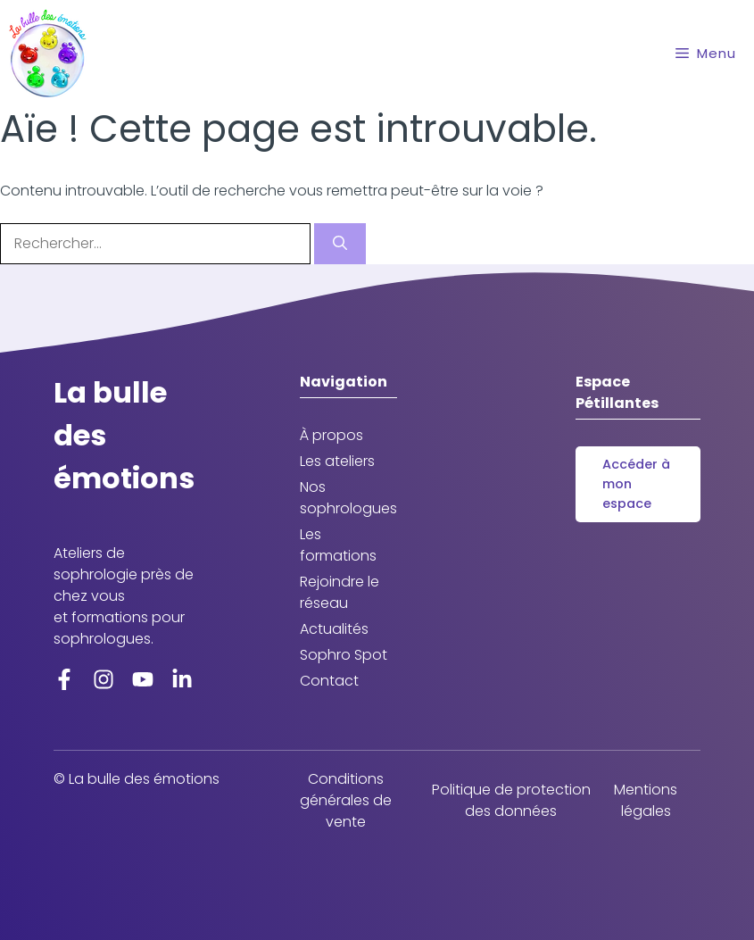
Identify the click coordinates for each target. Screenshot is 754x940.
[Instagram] (103, 679)
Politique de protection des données (511, 800)
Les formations (338, 545)
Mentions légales (645, 800)
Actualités (334, 629)
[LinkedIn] (182, 679)
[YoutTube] (142, 679)
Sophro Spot (343, 655)
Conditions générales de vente (346, 800)
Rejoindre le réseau (339, 592)
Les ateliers (337, 461)
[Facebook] (64, 679)
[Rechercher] (340, 243)
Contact (329, 680)
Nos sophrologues (348, 498)
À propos (331, 435)
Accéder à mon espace (636, 483)
